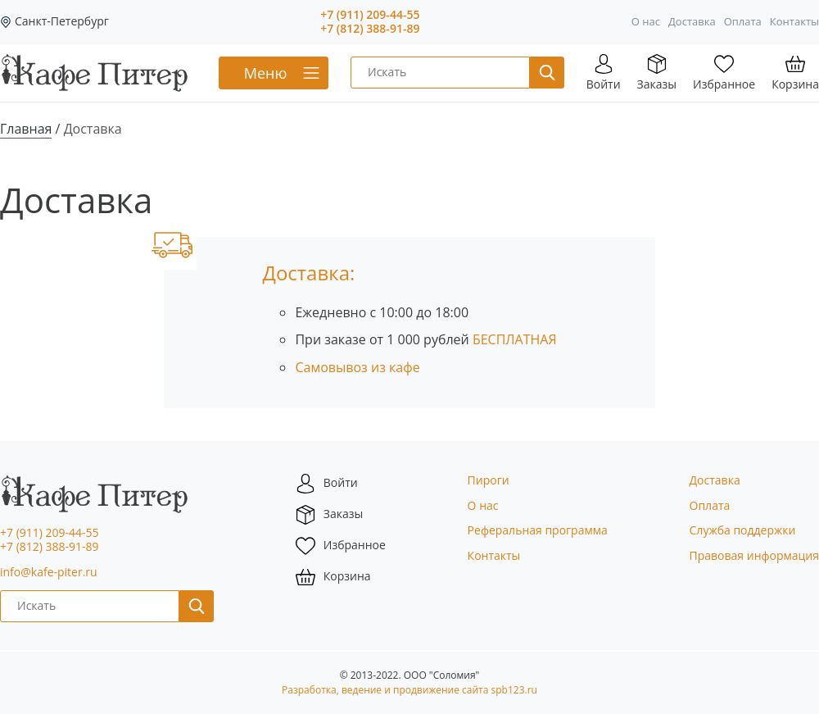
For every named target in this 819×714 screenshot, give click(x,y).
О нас (645, 21)
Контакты (794, 21)
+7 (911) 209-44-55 (369, 15)
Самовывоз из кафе (357, 367)
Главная (26, 129)
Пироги (488, 480)
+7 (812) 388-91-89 (369, 29)
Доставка (692, 21)
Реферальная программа (538, 530)
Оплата (743, 21)
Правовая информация (754, 555)
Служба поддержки (743, 530)
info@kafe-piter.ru (48, 572)
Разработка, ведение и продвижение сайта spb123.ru (409, 690)
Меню (265, 73)
